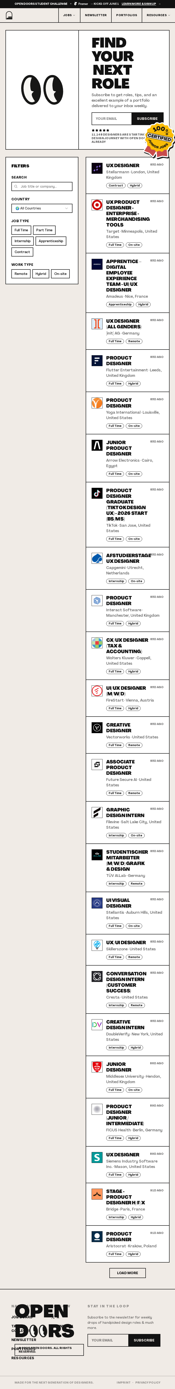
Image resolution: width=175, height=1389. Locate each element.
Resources (158, 15)
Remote (21, 274)
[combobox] (41, 208)
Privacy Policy (147, 1382)
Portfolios (126, 15)
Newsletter (96, 15)
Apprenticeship (51, 241)
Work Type (22, 265)
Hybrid (41, 274)
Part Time (44, 230)
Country (20, 199)
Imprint (124, 1382)
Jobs (69, 15)
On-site (60, 274)
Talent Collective (22, 1328)
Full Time (21, 230)
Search (19, 177)
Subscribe (147, 119)
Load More (127, 1273)
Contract (22, 252)
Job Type (20, 221)
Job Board (22, 1317)
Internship (23, 241)
